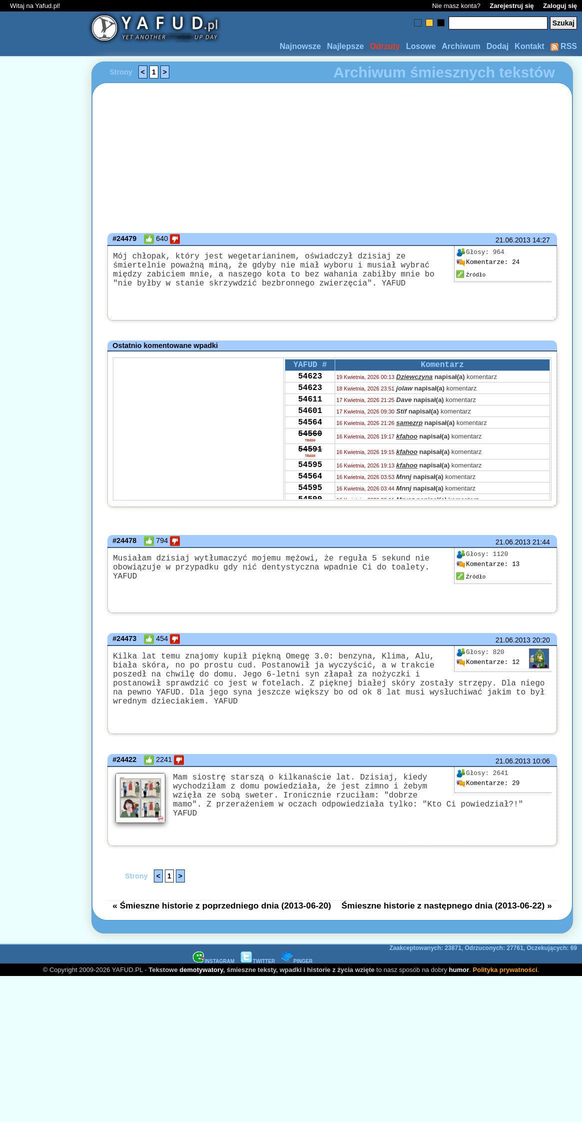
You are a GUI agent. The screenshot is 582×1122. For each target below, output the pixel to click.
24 (488, 262)
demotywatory (201, 986)
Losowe (421, 46)
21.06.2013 (513, 240)
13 (488, 568)
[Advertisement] (44, 561)
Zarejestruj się (512, 6)
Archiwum (461, 46)
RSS (564, 46)
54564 (310, 437)
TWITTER (258, 977)
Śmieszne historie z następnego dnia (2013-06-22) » (447, 922)
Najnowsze (300, 46)
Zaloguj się (560, 6)
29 (488, 801)
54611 (310, 410)
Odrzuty (385, 46)
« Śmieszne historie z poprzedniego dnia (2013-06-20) (221, 922)
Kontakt (530, 46)
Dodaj (498, 46)
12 (488, 668)
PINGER (296, 977)
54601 (310, 423)
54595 (310, 486)
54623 (310, 383)
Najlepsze (345, 46)
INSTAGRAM (214, 977)
